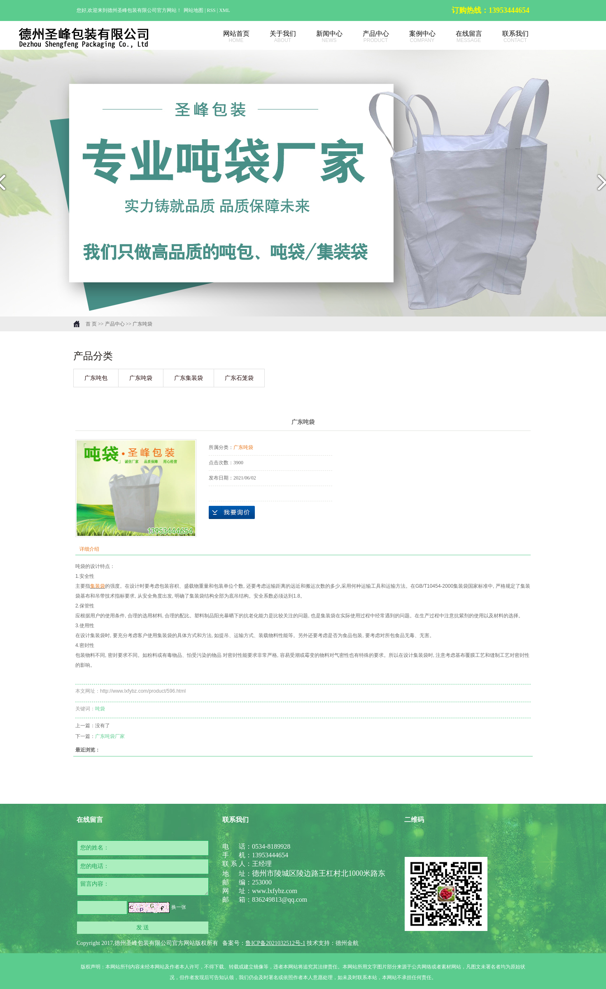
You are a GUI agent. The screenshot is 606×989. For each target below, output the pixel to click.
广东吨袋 (142, 324)
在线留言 (459, 37)
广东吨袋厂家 (110, 736)
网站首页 (227, 37)
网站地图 (194, 10)
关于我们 (273, 37)
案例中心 (413, 37)
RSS (211, 10)
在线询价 (232, 512)
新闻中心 (320, 37)
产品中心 (366, 37)
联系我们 (506, 37)
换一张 (178, 907)
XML (224, 10)
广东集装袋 (188, 378)
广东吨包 (95, 378)
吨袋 (100, 709)
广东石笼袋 (239, 378)
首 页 (91, 324)
